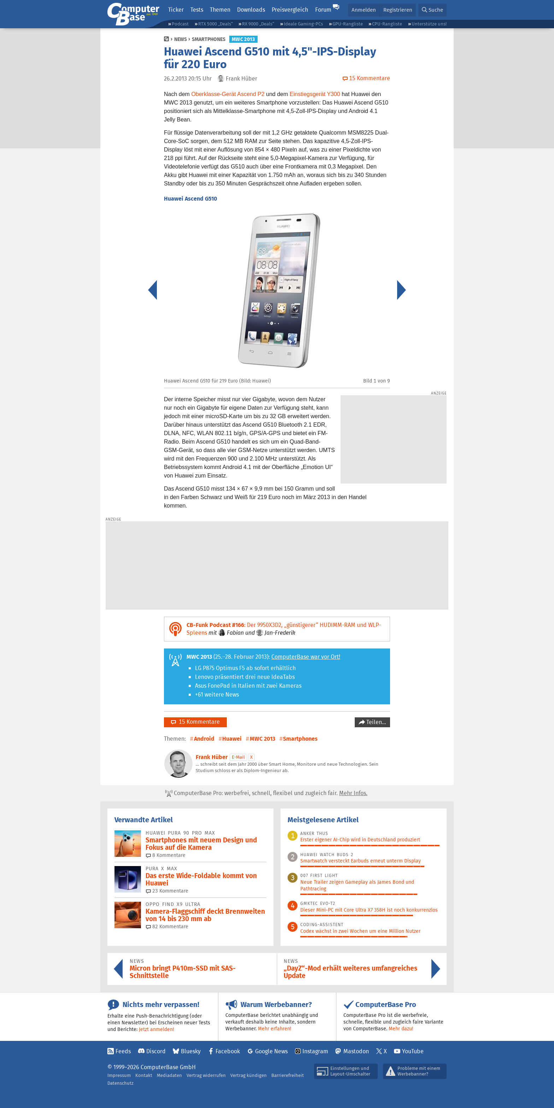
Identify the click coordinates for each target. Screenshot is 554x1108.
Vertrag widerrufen (206, 1075)
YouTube (413, 1051)
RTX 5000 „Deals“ (215, 23)
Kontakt (143, 1075)
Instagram (315, 1051)
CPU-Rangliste (387, 23)
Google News (271, 1051)
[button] (432, 10)
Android (204, 739)
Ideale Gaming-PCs (303, 23)
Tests (196, 10)
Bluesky (191, 1051)
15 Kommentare (195, 722)
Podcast (180, 23)
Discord (156, 1051)
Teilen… (375, 722)
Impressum (119, 1075)
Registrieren (397, 9)
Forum (323, 10)
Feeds (123, 1051)
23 (167, 890)
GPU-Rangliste (347, 23)
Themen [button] (220, 10)
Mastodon (356, 1051)
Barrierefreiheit (287, 1075)
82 (167, 926)
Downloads (251, 10)
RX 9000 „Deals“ (258, 23)
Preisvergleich (290, 10)
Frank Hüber (212, 757)
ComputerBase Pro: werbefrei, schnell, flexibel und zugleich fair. (266, 793)
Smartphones (208, 39)
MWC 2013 (243, 39)
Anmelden (364, 9)
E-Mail (238, 757)
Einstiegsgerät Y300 (315, 94)
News (180, 39)
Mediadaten (169, 1075)
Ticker (176, 10)
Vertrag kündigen (248, 1075)
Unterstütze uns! (429, 23)
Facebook (228, 1051)
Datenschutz (120, 1083)
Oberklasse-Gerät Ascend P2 (227, 94)
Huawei (232, 739)
